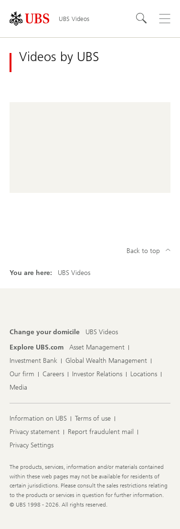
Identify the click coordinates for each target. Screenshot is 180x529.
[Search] (142, 18)
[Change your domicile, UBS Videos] (101, 332)
